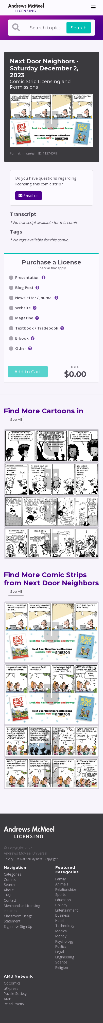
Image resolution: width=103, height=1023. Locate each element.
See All (16, 419)
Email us (29, 195)
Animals (61, 884)
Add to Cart (27, 371)
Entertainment (66, 910)
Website (23, 307)
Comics (10, 879)
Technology (64, 925)
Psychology (64, 941)
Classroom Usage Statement (18, 919)
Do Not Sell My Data (29, 859)
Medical (61, 931)
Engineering (64, 957)
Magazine (24, 317)
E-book (22, 338)
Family (60, 879)
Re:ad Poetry (14, 1003)
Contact (10, 900)
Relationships (66, 889)
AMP (7, 998)
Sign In (9, 926)
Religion (61, 967)
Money (60, 936)
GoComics (12, 983)
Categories (12, 874)
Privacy (8, 859)
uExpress (11, 988)
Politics (60, 946)
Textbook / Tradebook (36, 328)
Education (63, 899)
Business (62, 915)
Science (61, 962)
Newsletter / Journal (34, 297)
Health (60, 920)
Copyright (51, 859)
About (8, 889)
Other (20, 348)
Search (79, 27)
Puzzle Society (15, 993)
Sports (60, 894)
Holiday (61, 904)
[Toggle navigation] (93, 7)
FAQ (7, 895)
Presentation (27, 277)
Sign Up (26, 926)
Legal (59, 951)
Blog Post (24, 287)
